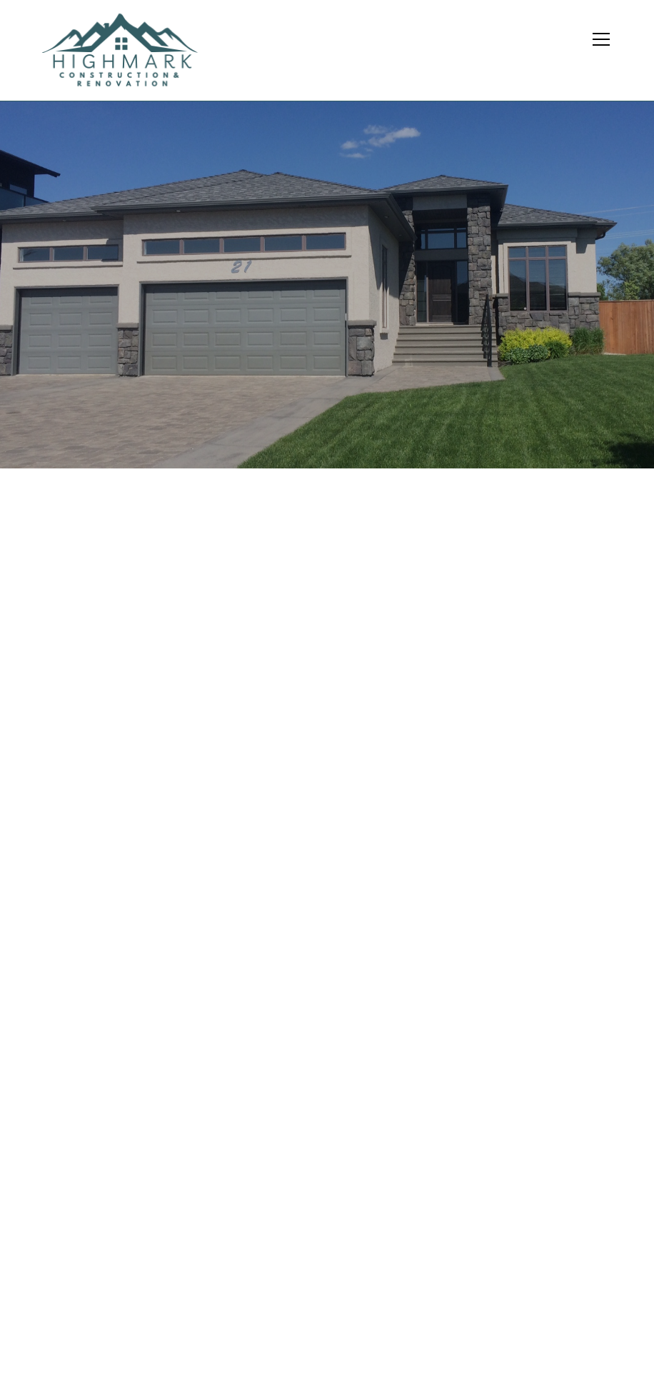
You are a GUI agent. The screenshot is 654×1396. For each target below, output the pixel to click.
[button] (607, 50)
